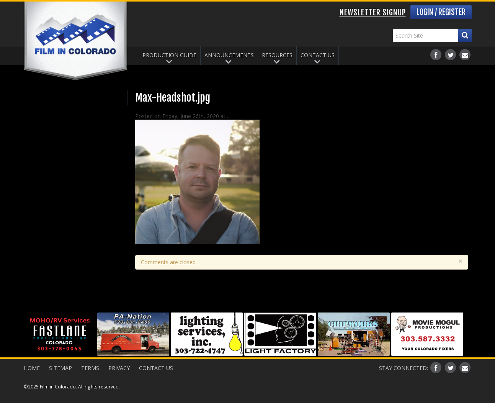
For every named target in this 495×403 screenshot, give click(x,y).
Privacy (119, 368)
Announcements (229, 55)
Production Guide (169, 55)
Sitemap (60, 368)
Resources (277, 55)
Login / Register (441, 12)
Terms (90, 368)
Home (32, 368)
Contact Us (318, 55)
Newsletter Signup (373, 12)
